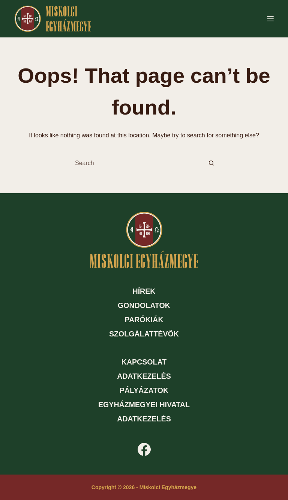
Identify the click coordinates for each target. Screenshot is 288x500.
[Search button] (211, 163)
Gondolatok (144, 305)
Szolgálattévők (144, 334)
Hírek (143, 291)
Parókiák (143, 319)
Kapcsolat (144, 362)
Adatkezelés (144, 376)
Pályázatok (144, 390)
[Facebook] (144, 449)
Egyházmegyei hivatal (144, 404)
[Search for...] (136, 163)
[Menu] (270, 18)
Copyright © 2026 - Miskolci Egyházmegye (144, 487)
